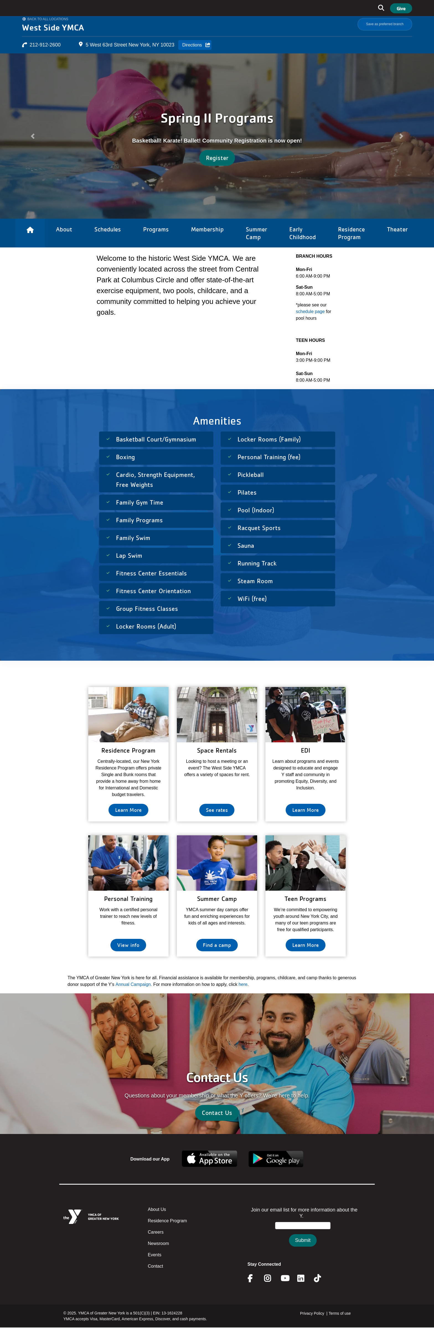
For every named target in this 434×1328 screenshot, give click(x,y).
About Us (157, 1209)
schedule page (311, 311)
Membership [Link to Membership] (207, 229)
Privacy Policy (312, 1313)
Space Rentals (217, 750)
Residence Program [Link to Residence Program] (351, 233)
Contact (155, 1266)
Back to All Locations (47, 19)
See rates (217, 810)
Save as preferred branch (385, 24)
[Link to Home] (30, 233)
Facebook (253, 1278)
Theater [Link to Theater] (397, 229)
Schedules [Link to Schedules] (107, 229)
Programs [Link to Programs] (156, 229)
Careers (156, 1232)
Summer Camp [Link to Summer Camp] (256, 233)
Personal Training (128, 898)
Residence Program (167, 1220)
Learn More (128, 810)
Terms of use (340, 1313)
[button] (32, 136)
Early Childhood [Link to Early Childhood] (302, 233)
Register (217, 157)
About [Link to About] (64, 229)
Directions (192, 45)
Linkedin (304, 1278)
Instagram (271, 1278)
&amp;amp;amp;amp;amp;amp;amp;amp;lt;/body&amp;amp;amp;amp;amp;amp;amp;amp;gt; (302, 1232)
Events (154, 1254)
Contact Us (217, 1112)
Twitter (321, 1278)
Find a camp (217, 945)
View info (128, 945)
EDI (305, 750)
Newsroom (158, 1243)
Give (401, 8)
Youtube (284, 1278)
